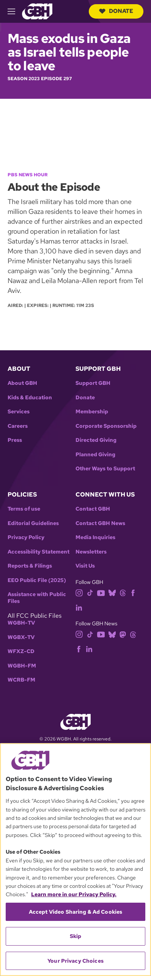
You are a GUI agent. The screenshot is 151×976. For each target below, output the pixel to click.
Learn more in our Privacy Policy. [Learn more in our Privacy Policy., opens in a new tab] (73, 894)
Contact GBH (93, 509)
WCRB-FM (21, 680)
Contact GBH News (100, 523)
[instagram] (79, 592)
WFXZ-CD (21, 651)
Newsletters (91, 552)
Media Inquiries (95, 537)
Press (15, 440)
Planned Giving (95, 454)
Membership (92, 411)
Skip (76, 936)
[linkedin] (79, 607)
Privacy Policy (26, 537)
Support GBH (93, 383)
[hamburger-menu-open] (15, 11)
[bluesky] (112, 592)
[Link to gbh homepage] (37, 11)
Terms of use (24, 509)
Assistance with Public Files (37, 597)
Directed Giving (96, 440)
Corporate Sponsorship (106, 426)
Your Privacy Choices (75, 960)
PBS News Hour (27, 175)
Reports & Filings (30, 566)
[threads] (123, 592)
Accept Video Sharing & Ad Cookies (76, 911)
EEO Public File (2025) (37, 580)
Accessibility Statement (38, 552)
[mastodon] (123, 634)
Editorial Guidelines (33, 523)
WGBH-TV (21, 623)
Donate (116, 11)
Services (19, 411)
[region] (75, 859)
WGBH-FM (22, 666)
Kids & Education (30, 397)
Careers (18, 426)
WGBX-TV (21, 637)
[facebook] (133, 592)
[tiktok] (90, 592)
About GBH (22, 383)
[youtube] (101, 592)
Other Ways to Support (105, 468)
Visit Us (85, 566)
